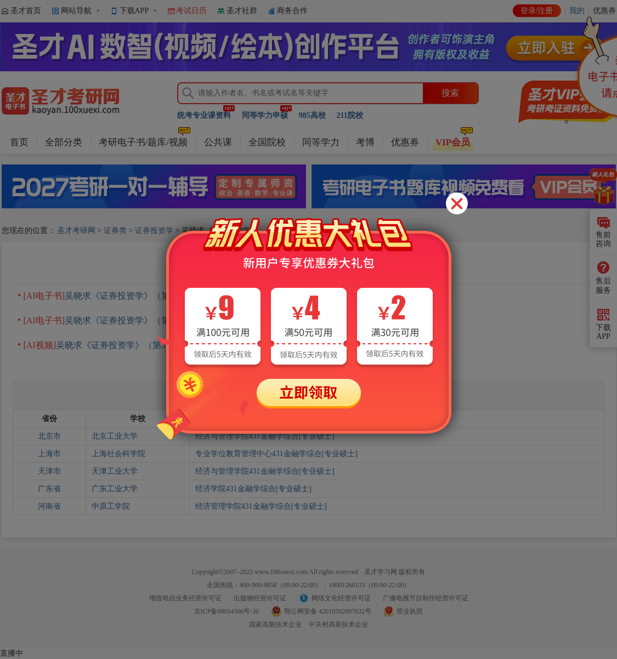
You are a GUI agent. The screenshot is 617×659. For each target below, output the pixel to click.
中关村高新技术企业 (338, 624)
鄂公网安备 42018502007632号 (327, 611)
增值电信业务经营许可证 (185, 598)
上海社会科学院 (118, 454)
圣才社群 (242, 11)
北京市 (49, 436)
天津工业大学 (115, 471)
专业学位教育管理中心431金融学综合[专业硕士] (276, 454)
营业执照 (410, 611)
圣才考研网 (76, 230)
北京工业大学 (115, 436)
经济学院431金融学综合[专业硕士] (253, 489)
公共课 (218, 142)
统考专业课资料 (204, 115)
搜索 (450, 93)
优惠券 (405, 142)
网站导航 (76, 11)
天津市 (49, 471)
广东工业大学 (115, 489)
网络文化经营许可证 (341, 598)
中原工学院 (111, 506)
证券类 (115, 230)
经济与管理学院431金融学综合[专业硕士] (265, 436)
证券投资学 (154, 230)
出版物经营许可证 (260, 598)
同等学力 (320, 142)
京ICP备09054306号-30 (226, 611)
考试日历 (191, 11)
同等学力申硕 (265, 115)
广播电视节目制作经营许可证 (425, 598)
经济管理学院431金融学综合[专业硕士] (261, 506)
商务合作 (292, 11)
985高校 (312, 115)
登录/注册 (536, 11)
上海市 (49, 454)
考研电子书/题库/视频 (143, 142)
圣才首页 (25, 11)
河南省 (49, 506)
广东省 (49, 489)
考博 (365, 142)
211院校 (350, 115)
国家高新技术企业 (275, 624)
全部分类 (63, 142)
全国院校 (267, 142)
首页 (19, 142)
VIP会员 (452, 142)
